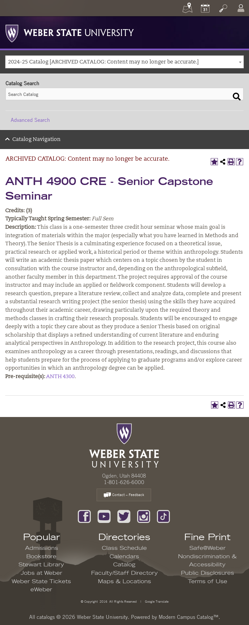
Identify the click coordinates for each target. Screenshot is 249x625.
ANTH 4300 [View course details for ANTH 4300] (60, 376)
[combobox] (124, 61)
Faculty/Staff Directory (124, 573)
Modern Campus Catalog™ (189, 617)
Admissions (41, 548)
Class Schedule (124, 548)
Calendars (124, 556)
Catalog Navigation (36, 139)
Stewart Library (41, 564)
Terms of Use (207, 581)
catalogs (46, 617)
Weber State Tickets (41, 581)
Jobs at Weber (41, 573)
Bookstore (41, 556)
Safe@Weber (207, 548)
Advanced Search (30, 120)
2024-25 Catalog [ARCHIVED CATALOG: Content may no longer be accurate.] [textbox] (103, 62)
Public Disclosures (207, 573)
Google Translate (156, 601)
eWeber (41, 589)
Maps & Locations (124, 581)
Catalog (124, 564)
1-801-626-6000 (124, 482)
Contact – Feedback (123, 495)
